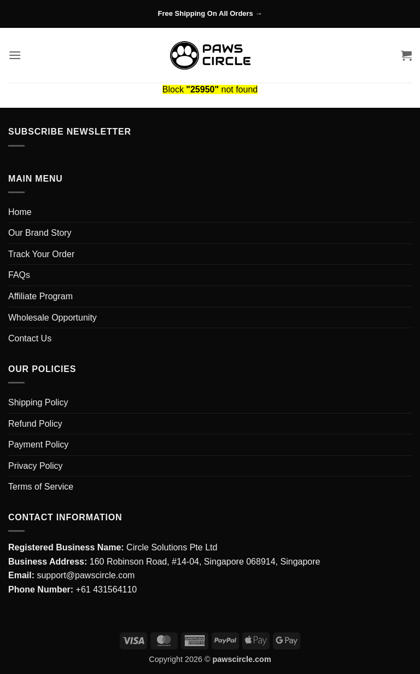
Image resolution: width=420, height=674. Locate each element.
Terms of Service (40, 486)
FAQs (19, 275)
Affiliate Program (40, 296)
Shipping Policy (38, 402)
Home (20, 212)
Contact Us (29, 338)
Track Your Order (41, 254)
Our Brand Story (40, 232)
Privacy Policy (35, 465)
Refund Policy (35, 423)
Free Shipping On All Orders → (210, 13)
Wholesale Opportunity (52, 317)
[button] (14, 55)
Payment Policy (38, 444)
